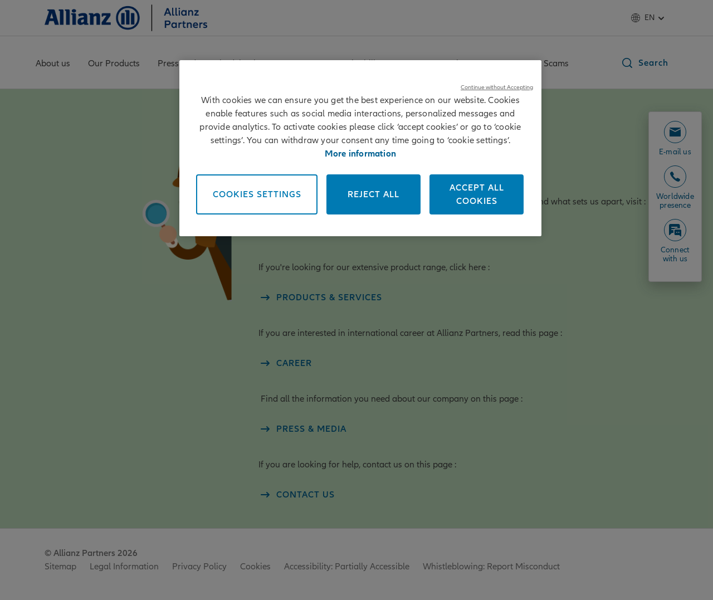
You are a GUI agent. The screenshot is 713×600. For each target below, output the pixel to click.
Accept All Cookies (477, 194)
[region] (360, 148)
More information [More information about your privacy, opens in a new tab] (360, 153)
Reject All (373, 194)
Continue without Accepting (497, 87)
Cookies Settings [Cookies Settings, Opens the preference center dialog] (257, 194)
